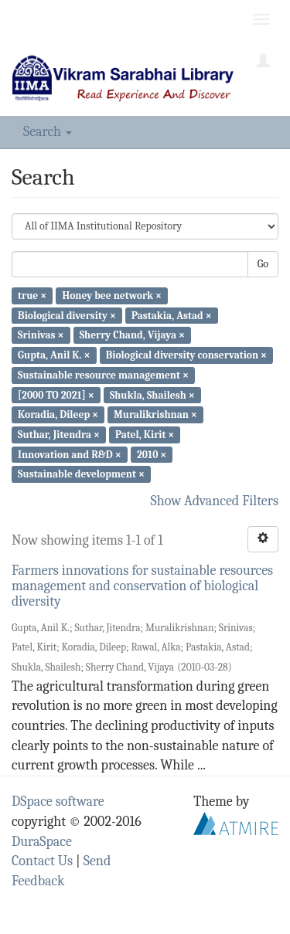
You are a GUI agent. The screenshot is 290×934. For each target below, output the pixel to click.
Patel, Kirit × (144, 434)
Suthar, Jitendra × (59, 434)
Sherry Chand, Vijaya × (132, 335)
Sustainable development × (81, 474)
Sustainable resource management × (103, 375)
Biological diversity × (67, 315)
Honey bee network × (112, 295)
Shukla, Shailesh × (152, 394)
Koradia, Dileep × (58, 414)
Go (263, 263)
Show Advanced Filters (215, 501)
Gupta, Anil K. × (54, 355)
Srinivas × (40, 335)
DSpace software (58, 801)
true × (32, 295)
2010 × (151, 454)
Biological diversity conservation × (186, 355)
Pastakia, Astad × (171, 315)
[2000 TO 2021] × (56, 394)
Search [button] (47, 132)
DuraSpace (42, 842)
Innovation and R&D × (69, 454)
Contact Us (42, 861)
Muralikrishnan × (155, 414)
